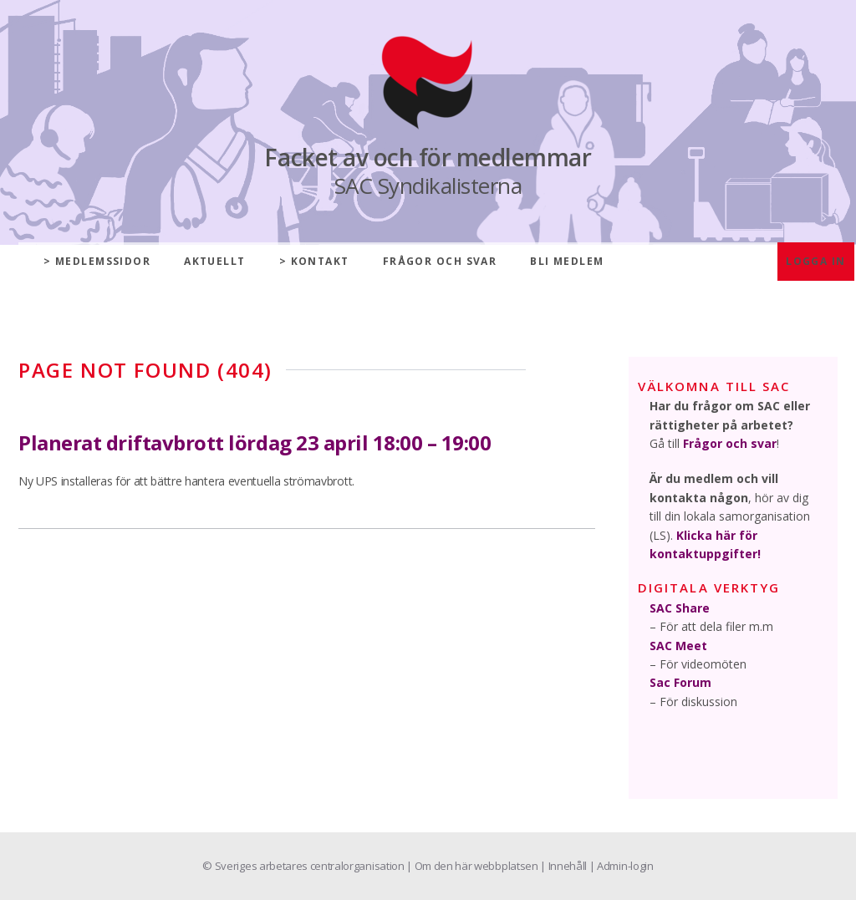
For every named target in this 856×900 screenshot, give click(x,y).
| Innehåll (564, 865)
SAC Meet (678, 645)
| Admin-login (621, 865)
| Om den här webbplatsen (473, 865)
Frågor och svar (440, 261)
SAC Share (680, 608)
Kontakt (320, 261)
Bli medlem (567, 261)
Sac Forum (680, 682)
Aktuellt (215, 261)
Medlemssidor (102, 261)
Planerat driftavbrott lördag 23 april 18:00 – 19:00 (255, 442)
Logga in (816, 261)
